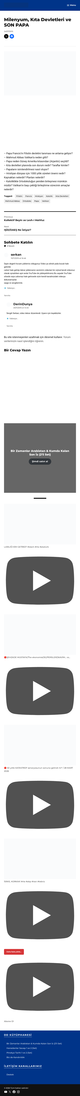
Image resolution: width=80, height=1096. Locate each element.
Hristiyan (39, 196)
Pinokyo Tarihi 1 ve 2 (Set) (19, 1052)
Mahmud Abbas (12, 201)
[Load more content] (14, 952)
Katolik (49, 196)
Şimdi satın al (40, 461)
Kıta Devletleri (62, 196)
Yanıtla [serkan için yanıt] (7, 295)
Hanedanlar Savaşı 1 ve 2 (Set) (22, 1048)
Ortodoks (27, 201)
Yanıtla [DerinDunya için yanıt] (10, 326)
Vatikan (45, 201)
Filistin (19, 196)
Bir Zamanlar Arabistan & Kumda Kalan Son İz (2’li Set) (34, 1043)
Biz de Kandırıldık (16, 1057)
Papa (36, 201)
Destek (10, 1074)
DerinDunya (22, 304)
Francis (28, 196)
